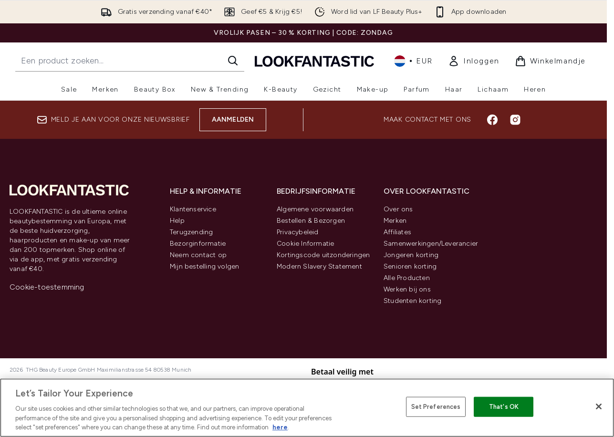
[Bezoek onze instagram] (515, 119)
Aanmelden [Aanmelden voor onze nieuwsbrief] (233, 119)
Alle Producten (407, 278)
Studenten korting (412, 301)
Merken (395, 221)
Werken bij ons (407, 289)
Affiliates (397, 232)
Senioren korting (410, 266)
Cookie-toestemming (47, 286)
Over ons (398, 209)
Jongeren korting (411, 255)
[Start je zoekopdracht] (129, 60)
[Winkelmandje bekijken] (550, 61)
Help (177, 221)
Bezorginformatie (198, 243)
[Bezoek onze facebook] (492, 119)
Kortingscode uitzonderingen (323, 255)
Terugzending (191, 232)
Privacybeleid (298, 232)
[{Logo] (314, 61)
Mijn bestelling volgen (204, 266)
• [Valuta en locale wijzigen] (413, 61)
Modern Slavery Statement (319, 266)
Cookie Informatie (305, 243)
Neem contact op (198, 255)
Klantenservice (193, 209)
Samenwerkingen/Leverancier (431, 243)
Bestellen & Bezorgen (311, 221)
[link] (473, 61)
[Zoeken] (233, 60)
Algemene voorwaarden (315, 209)
